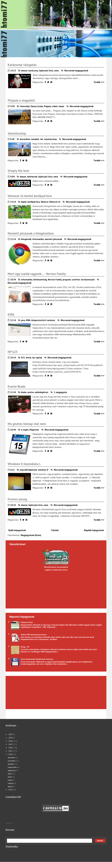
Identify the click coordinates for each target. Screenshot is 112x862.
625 (23, 357)
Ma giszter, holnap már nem (27, 424)
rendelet (35, 139)
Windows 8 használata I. (24, 464)
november (12, 761)
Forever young (17, 499)
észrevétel (25, 139)
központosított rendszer (43, 320)
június (10, 777)
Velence (44, 201)
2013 (10, 789)
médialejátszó (41, 392)
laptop (39, 357)
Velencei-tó (54, 201)
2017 (10, 744)
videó (54, 106)
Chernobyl (25, 106)
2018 (10, 741)
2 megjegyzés (61, 392)
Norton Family (55, 279)
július (10, 773)
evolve (30, 392)
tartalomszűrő (88, 279)
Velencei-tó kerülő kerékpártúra (30, 196)
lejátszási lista (46, 70)
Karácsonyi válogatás (22, 65)
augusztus (12, 770)
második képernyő (28, 469)
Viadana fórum (27, 622)
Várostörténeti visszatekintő (56, 567)
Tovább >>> (99, 82)
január (10, 786)
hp (33, 357)
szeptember (12, 767)
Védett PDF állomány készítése (34, 634)
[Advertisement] (22, 692)
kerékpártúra (34, 201)
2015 (10, 751)
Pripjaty (47, 106)
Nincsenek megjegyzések (76, 70)
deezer (24, 70)
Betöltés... (10, 823)
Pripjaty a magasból (21, 100)
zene (56, 70)
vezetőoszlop (50, 139)
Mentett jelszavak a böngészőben (31, 233)
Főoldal (55, 530)
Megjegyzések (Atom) (31, 535)
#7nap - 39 (25, 647)
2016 (10, 747)
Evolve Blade (16, 386)
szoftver (76, 279)
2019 (10, 737)
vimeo (61, 106)
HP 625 (13, 352)
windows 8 (43, 469)
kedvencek (32, 176)
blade (23, 392)
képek (23, 201)
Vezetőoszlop (17, 133)
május (10, 780)
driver (28, 357)
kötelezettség (40, 279)
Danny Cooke (37, 106)
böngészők (26, 239)
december (12, 757)
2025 (10, 734)
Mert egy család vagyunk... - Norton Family (37, 274)
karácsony (33, 70)
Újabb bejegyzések (17, 530)
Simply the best (18, 171)
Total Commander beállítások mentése (37, 659)
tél (41, 139)
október (11, 764)
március (11, 783)
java (23, 320)
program (67, 279)
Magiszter (34, 429)
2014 (10, 754)
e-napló (24, 429)
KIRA (11, 314)
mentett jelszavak (53, 239)
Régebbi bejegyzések (94, 530)
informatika (38, 239)
